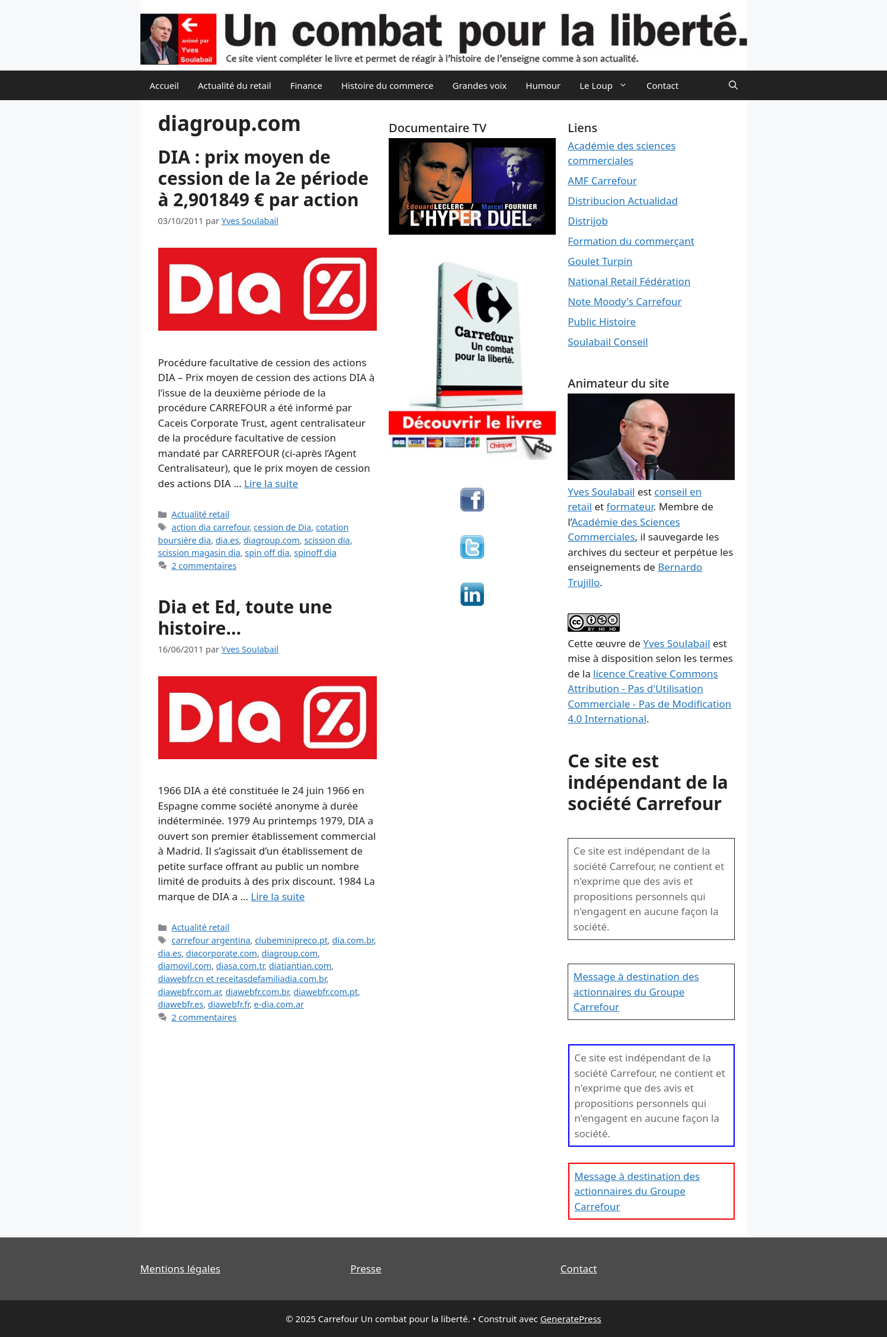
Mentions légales (180, 1268)
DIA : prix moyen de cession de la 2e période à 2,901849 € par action (263, 178)
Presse (365, 1268)
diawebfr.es (181, 1004)
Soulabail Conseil (608, 341)
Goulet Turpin (600, 261)
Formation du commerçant (631, 241)
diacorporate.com (221, 953)
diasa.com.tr (240, 965)
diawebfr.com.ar (189, 991)
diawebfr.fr (228, 1004)
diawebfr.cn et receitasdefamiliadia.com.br (242, 978)
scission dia (327, 540)
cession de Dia (282, 527)
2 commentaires (204, 565)
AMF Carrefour (602, 180)
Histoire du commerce (387, 85)
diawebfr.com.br (257, 991)
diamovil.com (185, 965)
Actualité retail (201, 514)
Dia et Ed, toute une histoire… (245, 617)
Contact (662, 85)
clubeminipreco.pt (291, 940)
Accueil (164, 85)
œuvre (610, 643)
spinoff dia (315, 552)
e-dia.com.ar (279, 1004)
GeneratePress (570, 1319)
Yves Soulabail (676, 643)
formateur (630, 506)
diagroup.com (272, 540)
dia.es (227, 540)
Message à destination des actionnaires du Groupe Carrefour (636, 991)
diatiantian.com (300, 965)
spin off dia (267, 552)
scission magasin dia (199, 552)
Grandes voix (480, 85)
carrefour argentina (211, 940)
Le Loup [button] (608, 85)
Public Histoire (602, 321)
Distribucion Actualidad (623, 200)
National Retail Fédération (629, 281)
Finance (306, 85)
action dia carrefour (210, 527)
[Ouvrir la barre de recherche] (733, 85)
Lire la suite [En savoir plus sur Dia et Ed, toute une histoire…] (278, 896)
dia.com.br (353, 940)
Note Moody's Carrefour (624, 301)
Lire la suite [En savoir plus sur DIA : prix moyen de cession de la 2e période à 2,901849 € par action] (271, 483)
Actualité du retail (234, 85)
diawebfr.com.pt (325, 991)
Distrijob (588, 221)
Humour (543, 85)
